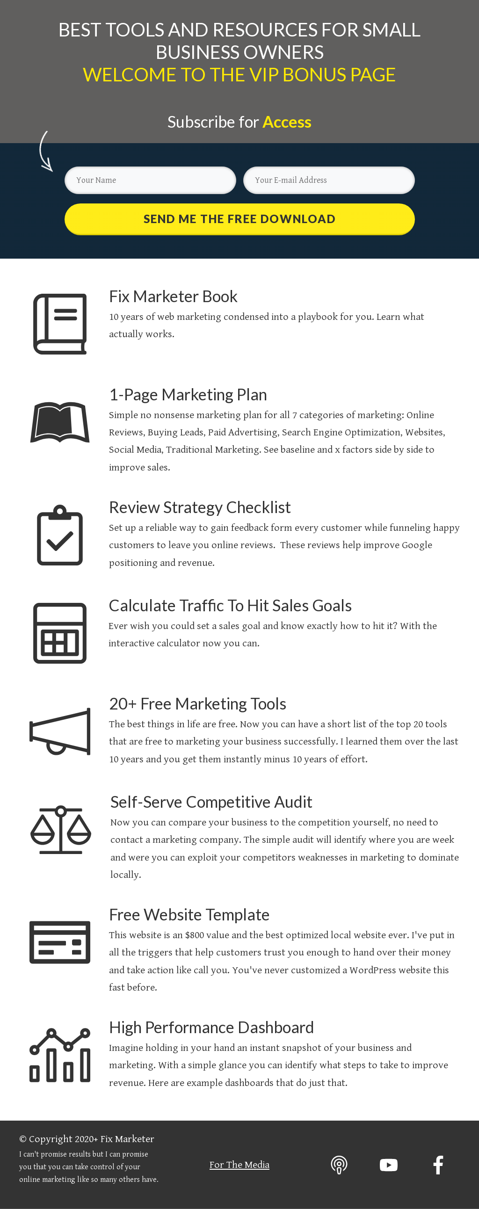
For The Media (239, 1165)
